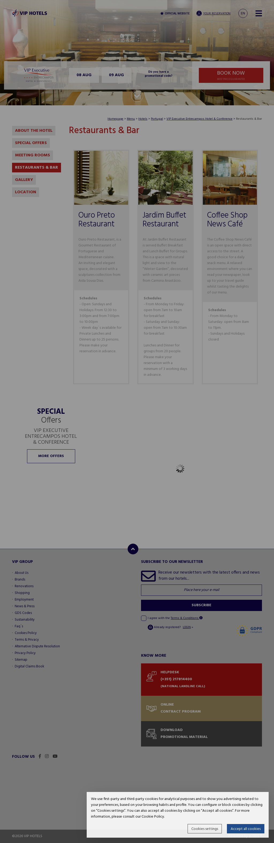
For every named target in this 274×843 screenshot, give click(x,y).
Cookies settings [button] (204, 829)
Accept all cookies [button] (246, 829)
